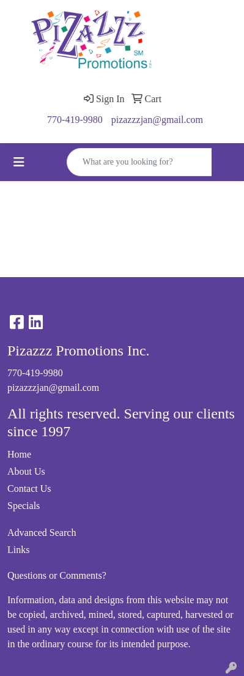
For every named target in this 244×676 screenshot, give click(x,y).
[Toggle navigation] (19, 162)
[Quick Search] (139, 162)
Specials (23, 505)
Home (19, 454)
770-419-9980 (75, 119)
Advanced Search (41, 532)
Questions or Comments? (56, 575)
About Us (26, 471)
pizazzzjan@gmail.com (157, 119)
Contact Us (29, 488)
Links (18, 549)
